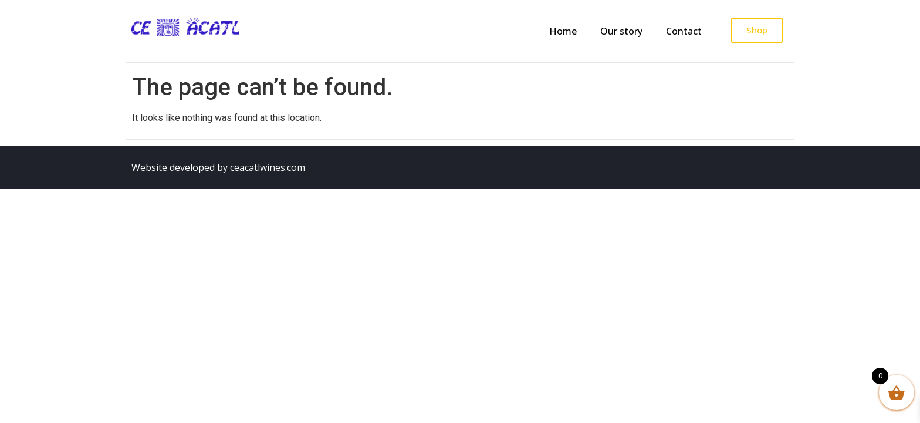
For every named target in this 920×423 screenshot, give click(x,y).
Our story (621, 31)
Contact (684, 31)
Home (563, 31)
